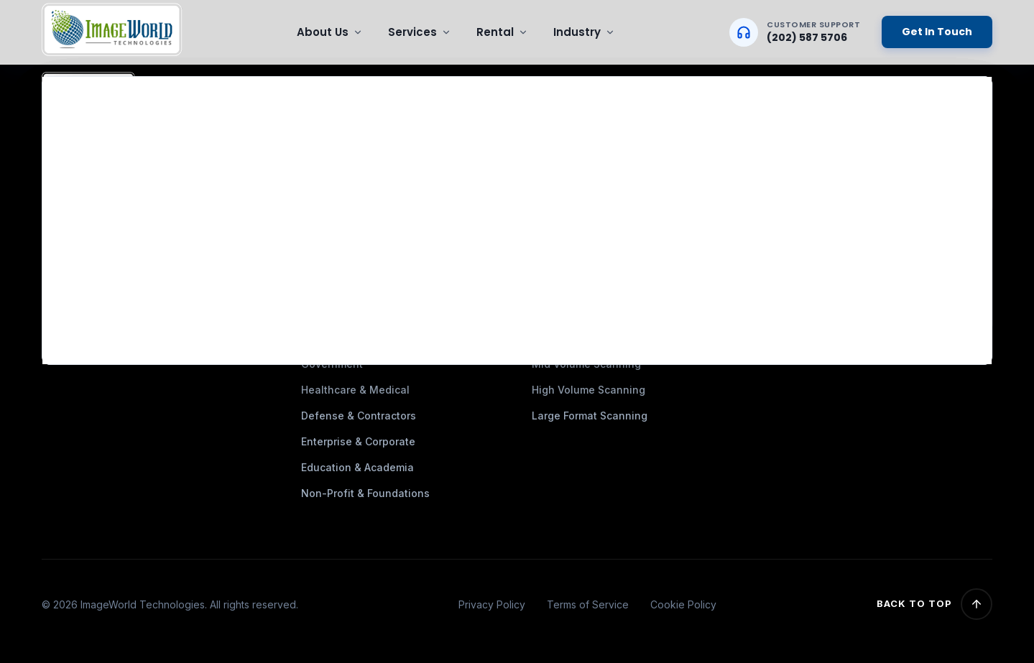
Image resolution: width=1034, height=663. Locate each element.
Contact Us (328, 225)
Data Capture (565, 251)
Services (419, 32)
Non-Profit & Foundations (365, 493)
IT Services (560, 277)
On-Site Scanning (576, 199)
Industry (584, 32)
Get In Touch (937, 31)
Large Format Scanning (589, 415)
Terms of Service (588, 604)
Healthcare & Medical (355, 390)
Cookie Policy (683, 604)
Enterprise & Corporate (358, 441)
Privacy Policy (491, 604)
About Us (330, 32)
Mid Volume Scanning (586, 364)
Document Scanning (582, 122)
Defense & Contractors (358, 415)
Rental (502, 32)
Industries (326, 148)
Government (332, 364)
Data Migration (569, 148)
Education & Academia (357, 467)
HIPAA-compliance (347, 199)
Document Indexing (580, 225)
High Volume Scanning (588, 390)
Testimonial (330, 173)
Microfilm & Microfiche (588, 173)
